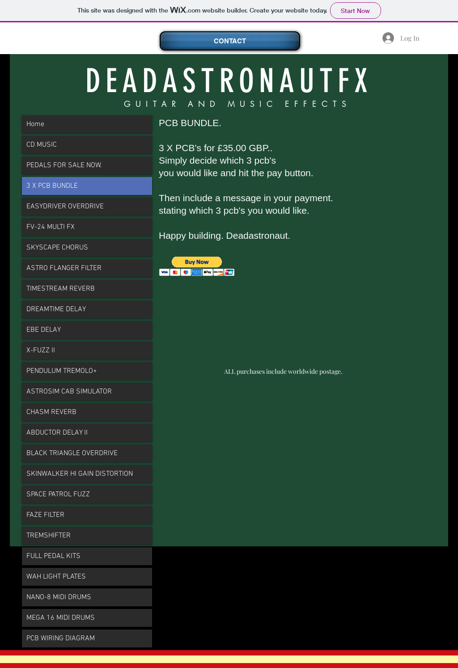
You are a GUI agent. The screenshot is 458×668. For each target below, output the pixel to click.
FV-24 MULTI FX (50, 227)
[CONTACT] (230, 41)
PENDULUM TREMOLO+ (61, 371)
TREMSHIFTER (48, 535)
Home (35, 124)
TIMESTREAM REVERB (60, 288)
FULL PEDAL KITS (53, 556)
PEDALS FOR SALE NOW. (64, 165)
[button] (197, 266)
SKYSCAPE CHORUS (57, 247)
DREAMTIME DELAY (56, 309)
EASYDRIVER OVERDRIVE (65, 206)
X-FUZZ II (40, 350)
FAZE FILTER (45, 515)
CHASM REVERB (51, 412)
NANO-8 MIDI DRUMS (58, 597)
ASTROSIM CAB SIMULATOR (69, 391)
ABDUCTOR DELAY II (57, 432)
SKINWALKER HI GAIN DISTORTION (79, 473)
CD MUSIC (41, 144)
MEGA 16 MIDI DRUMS (60, 617)
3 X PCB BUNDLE (52, 186)
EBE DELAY (43, 330)
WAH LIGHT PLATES (56, 576)
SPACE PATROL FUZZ (58, 494)
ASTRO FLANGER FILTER (64, 268)
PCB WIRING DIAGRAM (60, 638)
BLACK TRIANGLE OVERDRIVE (72, 453)
